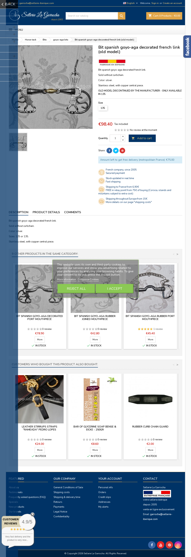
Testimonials (16, 492)
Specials (13, 502)
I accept (114, 288)
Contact (150, 479)
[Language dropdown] (131, 3)
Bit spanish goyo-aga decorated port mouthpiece (39, 317)
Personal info (105, 487)
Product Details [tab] (46, 212)
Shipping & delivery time (67, 497)
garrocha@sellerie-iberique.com (36, 3)
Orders (102, 492)
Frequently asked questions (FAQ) (27, 497)
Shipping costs (62, 492)
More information (66, 279)
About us (14, 487)
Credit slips (104, 497)
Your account (110, 479)
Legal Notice (60, 511)
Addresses (104, 502)
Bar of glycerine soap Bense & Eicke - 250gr (94, 428)
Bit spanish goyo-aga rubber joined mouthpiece (94, 317)
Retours (58, 502)
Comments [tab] (72, 212)
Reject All (76, 288)
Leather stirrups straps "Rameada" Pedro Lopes (39, 428)
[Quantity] (115, 138)
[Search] (95, 16)
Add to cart (141, 138)
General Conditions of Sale (68, 487)
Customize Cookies (88, 279)
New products (16, 507)
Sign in (155, 3)
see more (22, 544)
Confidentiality (61, 516)
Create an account (172, 3)
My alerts (103, 507)
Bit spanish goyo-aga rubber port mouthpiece (150, 317)
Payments (59, 507)
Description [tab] (18, 212)
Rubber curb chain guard (150, 426)
